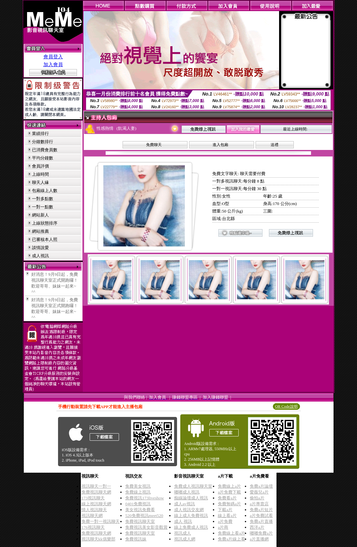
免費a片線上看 (231, 539)
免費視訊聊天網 (96, 492)
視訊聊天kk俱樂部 (98, 539)
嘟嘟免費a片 (261, 533)
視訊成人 (182, 533)
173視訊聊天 (93, 497)
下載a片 (225, 509)
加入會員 (53, 64)
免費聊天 (154, 144)
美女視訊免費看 (140, 509)
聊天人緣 (40, 182)
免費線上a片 (229, 486)
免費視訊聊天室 (140, 521)
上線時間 (40, 174)
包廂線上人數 (44, 190)
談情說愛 (40, 247)
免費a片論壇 (261, 486)
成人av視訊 (184, 503)
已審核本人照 (44, 239)
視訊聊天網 (92, 515)
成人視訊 (40, 255)
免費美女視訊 (138, 486)
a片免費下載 (229, 492)
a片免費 (225, 521)
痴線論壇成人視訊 (191, 497)
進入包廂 (220, 144)
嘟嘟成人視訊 (187, 492)
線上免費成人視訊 (191, 527)
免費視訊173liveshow (144, 497)
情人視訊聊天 (94, 509)
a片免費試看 (261, 515)
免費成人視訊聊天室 (193, 486)
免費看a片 (227, 497)
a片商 (223, 527)
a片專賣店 (259, 503)
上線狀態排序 (44, 223)
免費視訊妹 (135, 539)
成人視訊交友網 (189, 509)
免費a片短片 (261, 509)
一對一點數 (42, 206)
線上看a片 (227, 515)
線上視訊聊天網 (96, 503)
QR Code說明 (286, 406)
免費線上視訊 (138, 492)
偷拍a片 (257, 497)
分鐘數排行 (42, 141)
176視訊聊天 (93, 527)
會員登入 (53, 56)
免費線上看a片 (231, 533)
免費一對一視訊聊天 (101, 521)
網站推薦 (40, 231)
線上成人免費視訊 (191, 515)
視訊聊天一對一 (96, 486)
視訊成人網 (184, 539)
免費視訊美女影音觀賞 (146, 527)
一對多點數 (42, 198)
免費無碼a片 (229, 503)
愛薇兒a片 (259, 492)
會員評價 (40, 166)
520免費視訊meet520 (144, 515)
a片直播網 (259, 539)
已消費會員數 (44, 149)
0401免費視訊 (138, 503)
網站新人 (40, 215)
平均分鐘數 (42, 157)
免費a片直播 (261, 521)
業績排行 (40, 133)
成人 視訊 (183, 521)
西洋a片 (257, 527)
